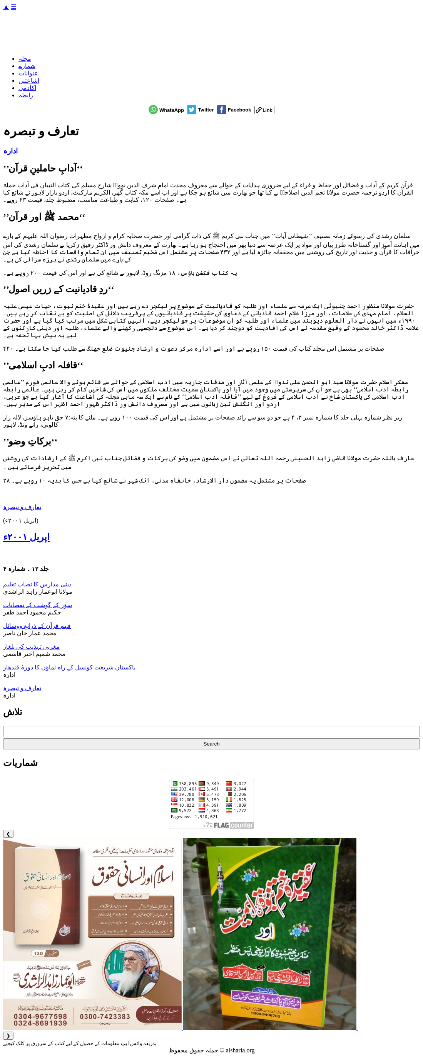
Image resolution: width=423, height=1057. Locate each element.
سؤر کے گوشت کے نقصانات (37, 605)
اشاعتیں (28, 80)
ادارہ (10, 151)
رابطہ (25, 95)
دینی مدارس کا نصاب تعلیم (37, 584)
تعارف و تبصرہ (22, 507)
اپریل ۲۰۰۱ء (26, 537)
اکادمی (27, 88)
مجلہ (24, 58)
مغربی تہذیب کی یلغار (31, 646)
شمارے (26, 66)
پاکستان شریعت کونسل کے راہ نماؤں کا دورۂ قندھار (69, 667)
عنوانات (28, 73)
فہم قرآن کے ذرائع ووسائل (37, 626)
